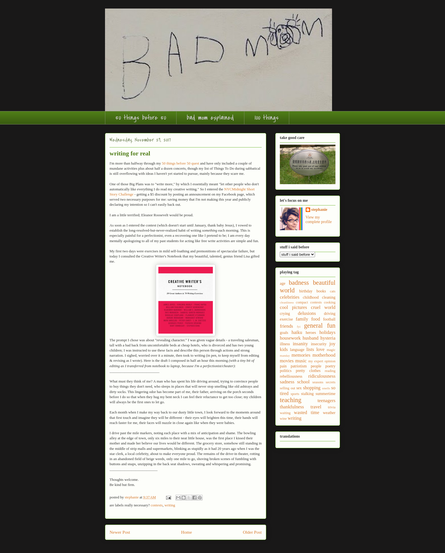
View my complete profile (319, 219)
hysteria (327, 338)
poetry (330, 366)
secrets (330, 382)
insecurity (318, 344)
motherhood (323, 355)
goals (284, 332)
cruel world (323, 307)
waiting (285, 413)
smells (326, 388)
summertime (325, 394)
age (282, 283)
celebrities (289, 297)
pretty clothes (308, 371)
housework (290, 338)
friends (286, 326)
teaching (290, 400)
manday (285, 355)
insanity (300, 343)
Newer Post (120, 532)
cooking (329, 302)
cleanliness (287, 302)
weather (329, 413)
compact (302, 302)
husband (310, 338)
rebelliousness (291, 376)
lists (310, 349)
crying (285, 313)
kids (284, 349)
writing (169, 505)
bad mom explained (210, 117)
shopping (312, 387)
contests (157, 505)
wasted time (306, 412)
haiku (296, 332)
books (321, 291)
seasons (317, 382)
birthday (305, 291)
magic (331, 350)
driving (329, 313)
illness (285, 344)
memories (300, 355)
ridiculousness (321, 376)
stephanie (319, 209)
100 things (267, 117)
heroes (311, 332)
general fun (319, 325)
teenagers (326, 400)
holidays (327, 332)
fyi (298, 326)
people (316, 366)
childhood (311, 297)
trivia (331, 407)
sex (299, 388)
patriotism (299, 366)
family (302, 319)
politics (285, 371)
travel (315, 406)
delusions (307, 313)
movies (286, 360)
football (329, 319)
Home (186, 532)
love (320, 349)
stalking (307, 394)
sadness (287, 381)
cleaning (328, 297)
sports (295, 394)
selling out (287, 388)
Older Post (252, 532)
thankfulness (292, 406)
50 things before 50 (141, 117)
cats (332, 291)
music (301, 360)
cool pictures (293, 307)
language (297, 350)
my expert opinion (321, 361)
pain (283, 366)
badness (299, 282)
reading (330, 371)
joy (332, 343)
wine (283, 419)
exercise (286, 319)
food (315, 319)
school (303, 381)
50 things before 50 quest (180, 163)
